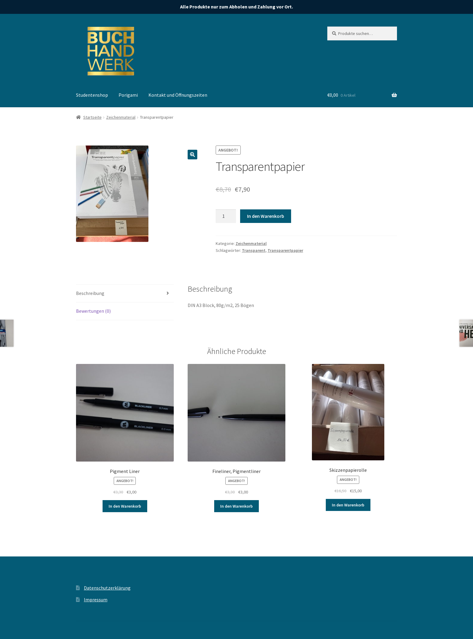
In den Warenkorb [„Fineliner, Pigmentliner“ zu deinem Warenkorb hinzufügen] (236, 506)
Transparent (253, 250)
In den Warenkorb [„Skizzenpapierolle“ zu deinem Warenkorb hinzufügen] (348, 505)
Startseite (92, 117)
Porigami (128, 95)
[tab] (125, 293)
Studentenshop (92, 95)
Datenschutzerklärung (107, 588)
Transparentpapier (285, 250)
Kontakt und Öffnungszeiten (177, 95)
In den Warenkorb (265, 216)
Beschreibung (90, 293)
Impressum (95, 600)
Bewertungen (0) (93, 311)
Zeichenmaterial (120, 117)
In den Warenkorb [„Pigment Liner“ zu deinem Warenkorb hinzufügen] (125, 506)
